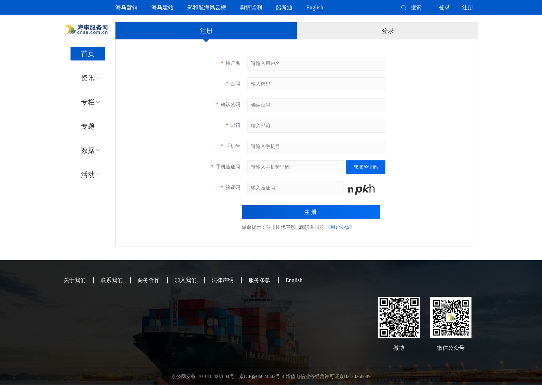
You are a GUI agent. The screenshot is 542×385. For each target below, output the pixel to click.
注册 (467, 7)
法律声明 (223, 280)
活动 (88, 174)
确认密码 (228, 104)
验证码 (230, 187)
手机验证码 (225, 166)
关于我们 (75, 280)
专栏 (88, 102)
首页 (88, 53)
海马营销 (126, 7)
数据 (88, 150)
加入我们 (186, 280)
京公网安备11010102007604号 (202, 376)
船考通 (284, 7)
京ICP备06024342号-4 (261, 376)
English (314, 7)
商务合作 (149, 280)
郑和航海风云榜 (206, 7)
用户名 (230, 63)
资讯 (88, 78)
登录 (444, 7)
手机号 (230, 146)
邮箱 (232, 125)
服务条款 (260, 280)
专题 (88, 126)
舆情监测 (251, 7)
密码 (232, 83)
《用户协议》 (340, 227)
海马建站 (162, 7)
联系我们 (112, 280)
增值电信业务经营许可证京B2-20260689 (328, 376)
